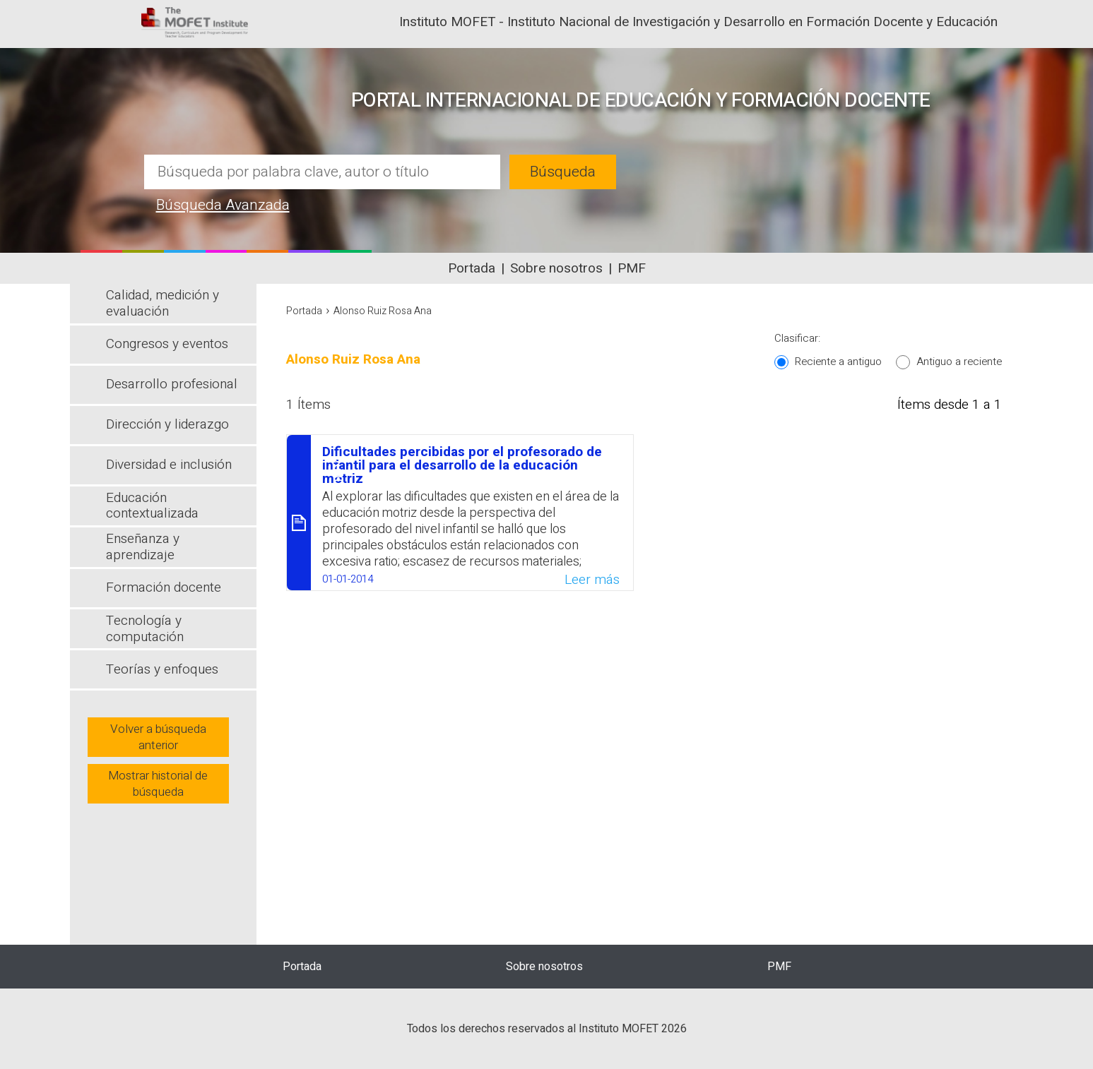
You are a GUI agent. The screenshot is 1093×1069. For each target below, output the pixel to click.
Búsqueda (563, 172)
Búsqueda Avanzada (223, 205)
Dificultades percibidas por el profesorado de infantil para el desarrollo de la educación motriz (462, 465)
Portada (471, 268)
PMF (632, 268)
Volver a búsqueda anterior (158, 737)
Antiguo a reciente (959, 361)
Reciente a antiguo (838, 361)
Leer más (592, 579)
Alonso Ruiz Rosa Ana (382, 311)
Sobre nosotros (556, 268)
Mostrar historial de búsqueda (158, 784)
